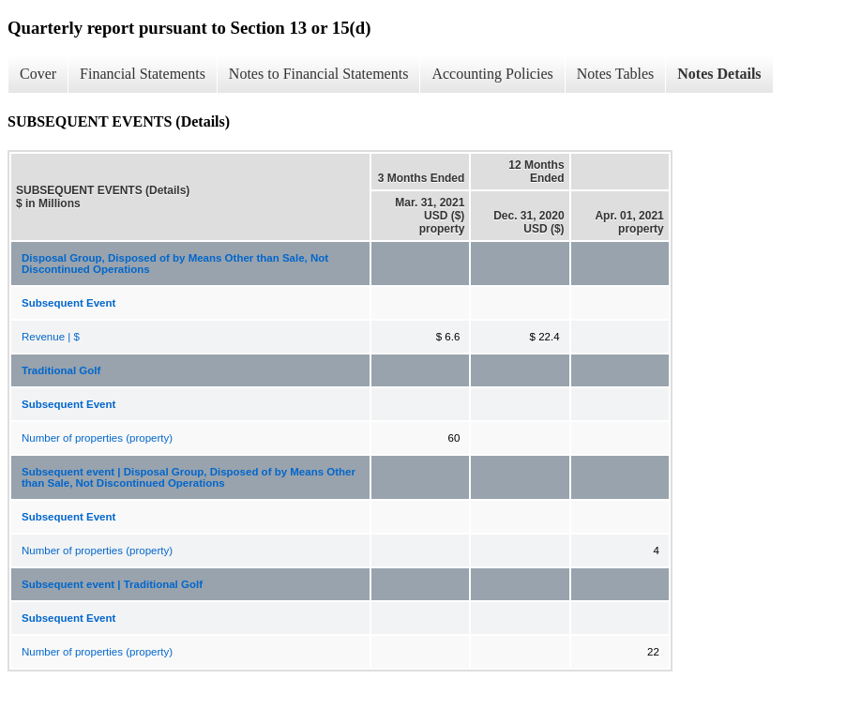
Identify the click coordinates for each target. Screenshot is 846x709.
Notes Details (719, 74)
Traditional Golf (61, 370)
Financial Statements (142, 74)
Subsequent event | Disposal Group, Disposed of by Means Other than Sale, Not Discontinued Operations (188, 477)
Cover (38, 74)
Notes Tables (616, 74)
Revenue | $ (51, 336)
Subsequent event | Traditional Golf (112, 584)
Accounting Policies (491, 74)
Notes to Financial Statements (319, 74)
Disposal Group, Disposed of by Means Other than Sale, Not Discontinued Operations (175, 263)
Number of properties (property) (97, 438)
